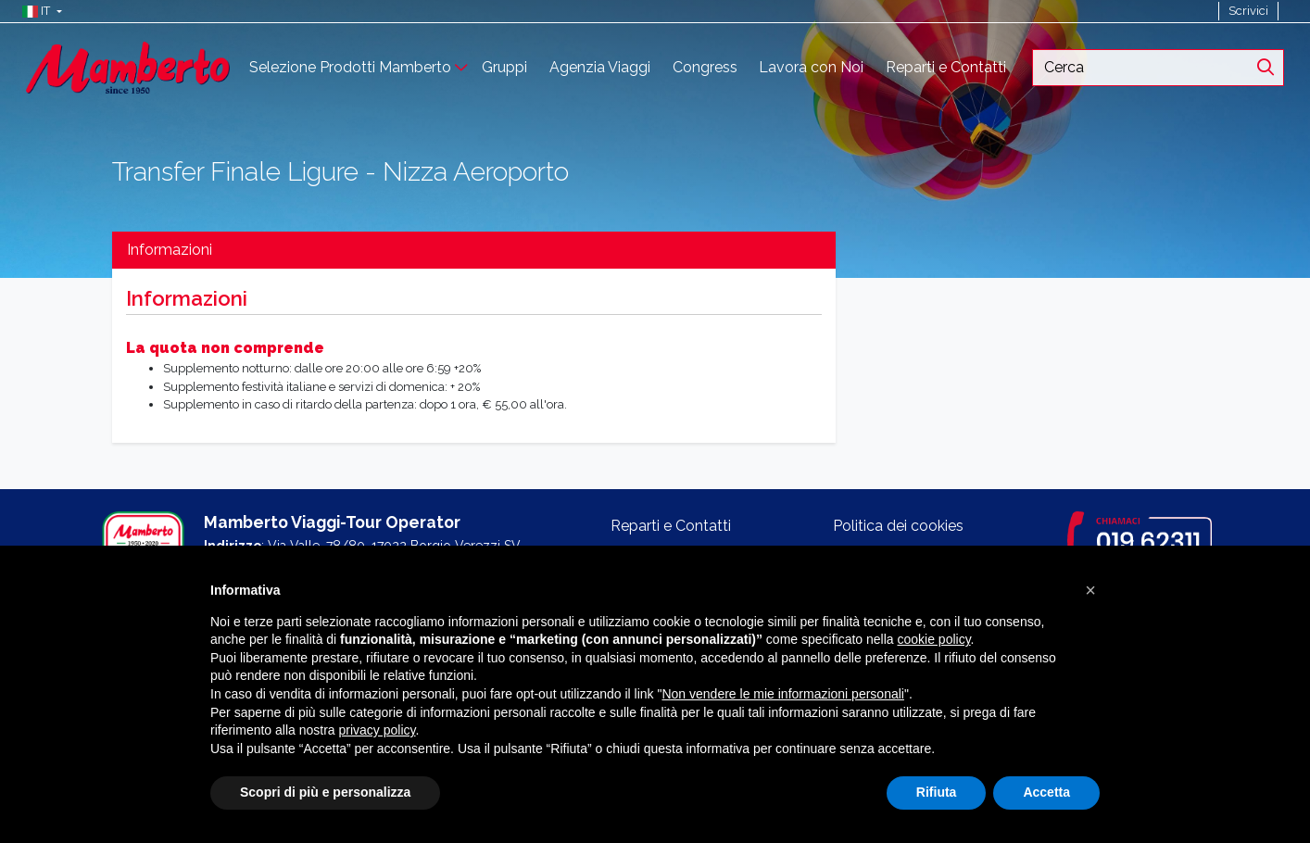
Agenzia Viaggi (599, 67)
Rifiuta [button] (936, 792)
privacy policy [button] (377, 730)
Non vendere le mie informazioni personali (782, 693)
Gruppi (504, 67)
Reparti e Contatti (946, 67)
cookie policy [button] (933, 639)
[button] (37, 11)
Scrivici (1248, 11)
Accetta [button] (1046, 792)
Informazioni (169, 249)
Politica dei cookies (898, 526)
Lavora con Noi (811, 67)
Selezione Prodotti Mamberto (350, 67)
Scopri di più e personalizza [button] (325, 792)
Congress (705, 67)
